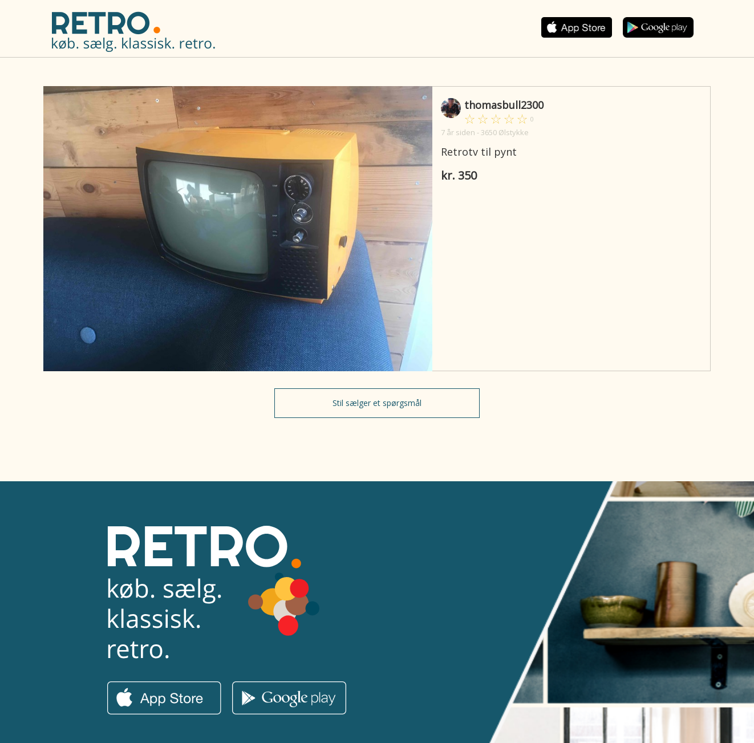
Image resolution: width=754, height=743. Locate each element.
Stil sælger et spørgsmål (377, 402)
